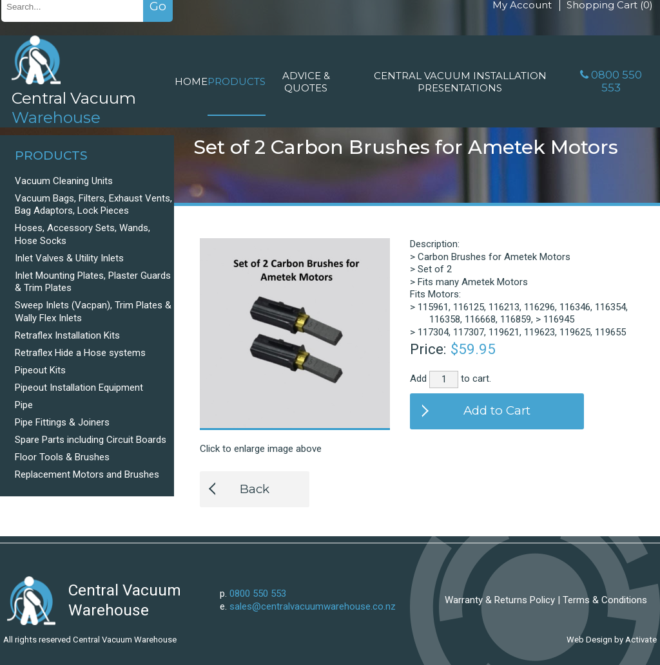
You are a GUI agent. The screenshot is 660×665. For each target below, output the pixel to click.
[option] (295, 333)
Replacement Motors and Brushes (87, 474)
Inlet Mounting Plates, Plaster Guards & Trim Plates (93, 282)
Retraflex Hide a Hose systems (80, 353)
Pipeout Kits (40, 370)
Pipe (24, 405)
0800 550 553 (616, 81)
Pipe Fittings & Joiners (62, 422)
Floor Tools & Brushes (62, 457)
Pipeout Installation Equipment (79, 387)
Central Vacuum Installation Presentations (460, 82)
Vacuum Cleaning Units (64, 181)
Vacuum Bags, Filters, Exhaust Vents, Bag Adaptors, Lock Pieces (93, 204)
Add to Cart (496, 410)
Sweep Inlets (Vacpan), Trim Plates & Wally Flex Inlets (93, 311)
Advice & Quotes (306, 82)
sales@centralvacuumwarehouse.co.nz (312, 606)
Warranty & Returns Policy (500, 600)
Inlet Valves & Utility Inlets (69, 258)
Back (254, 489)
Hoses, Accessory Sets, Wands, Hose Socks (82, 234)
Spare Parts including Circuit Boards (90, 439)
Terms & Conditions (605, 600)
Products (237, 81)
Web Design (589, 639)
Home (191, 81)
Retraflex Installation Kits (67, 335)
